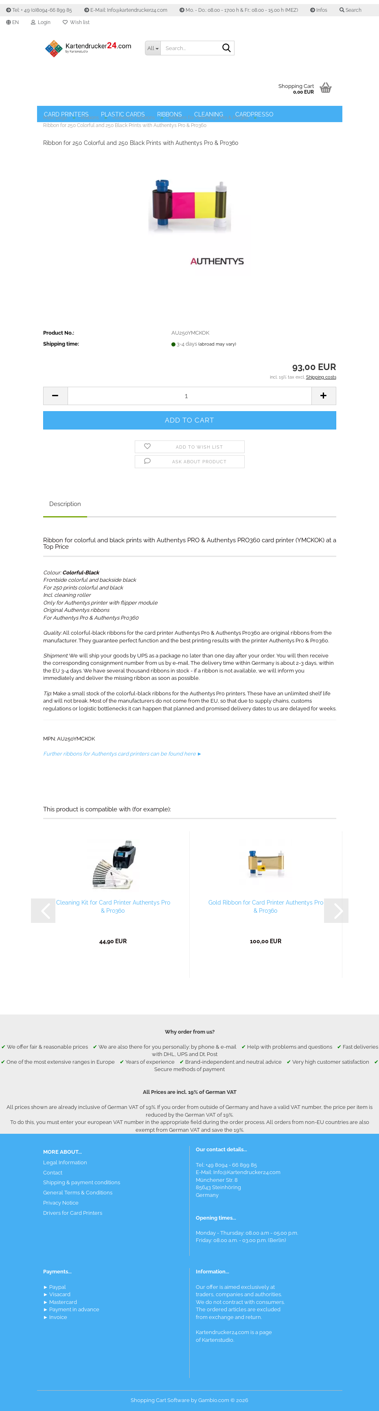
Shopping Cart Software (160, 1400)
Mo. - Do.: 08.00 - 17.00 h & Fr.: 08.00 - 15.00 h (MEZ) (239, 10)
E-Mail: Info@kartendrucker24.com (125, 10)
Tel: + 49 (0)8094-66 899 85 (39, 10)
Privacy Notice (61, 1203)
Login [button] (40, 22)
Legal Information (65, 1162)
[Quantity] (190, 396)
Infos (318, 10)
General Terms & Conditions (77, 1193)
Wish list (76, 22)
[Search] (226, 48)
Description (65, 504)
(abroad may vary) (217, 344)
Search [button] (350, 10)
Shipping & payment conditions (81, 1182)
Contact (52, 1173)
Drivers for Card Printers (72, 1213)
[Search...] (152, 48)
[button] (12, 22)
